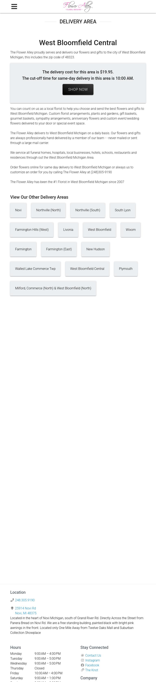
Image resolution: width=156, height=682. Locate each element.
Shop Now (78, 89)
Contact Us (93, 655)
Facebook (92, 665)
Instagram (92, 660)
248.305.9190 (25, 600)
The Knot (91, 670)
